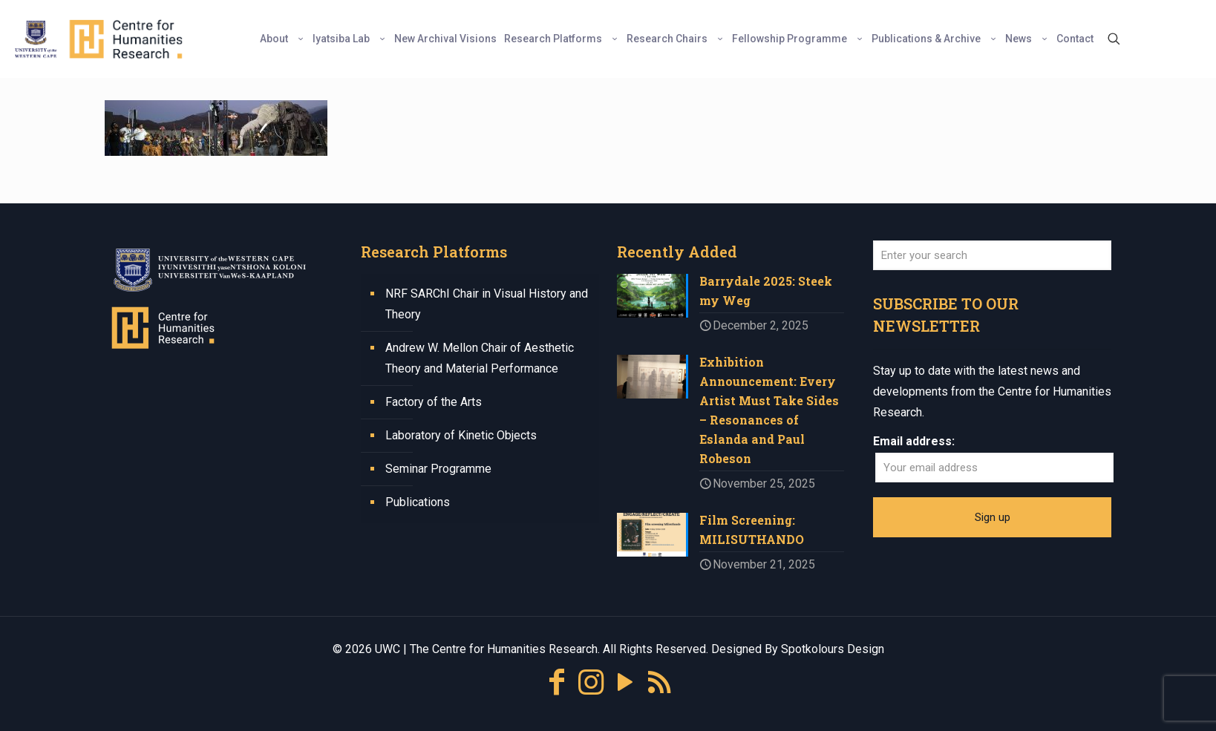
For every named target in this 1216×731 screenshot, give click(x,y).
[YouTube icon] (625, 682)
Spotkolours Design (832, 649)
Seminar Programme (438, 469)
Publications (417, 502)
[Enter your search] (992, 255)
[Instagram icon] (591, 682)
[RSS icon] (659, 682)
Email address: (914, 441)
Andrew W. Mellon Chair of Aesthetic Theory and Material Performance (479, 358)
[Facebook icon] (557, 682)
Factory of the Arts (433, 402)
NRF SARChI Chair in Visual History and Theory (486, 303)
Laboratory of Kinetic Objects (461, 435)
